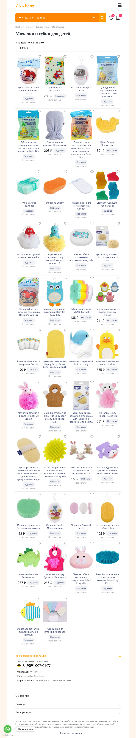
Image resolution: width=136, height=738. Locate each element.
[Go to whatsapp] (7, 729)
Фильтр (23, 47)
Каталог (29, 27)
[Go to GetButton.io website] (8, 735)
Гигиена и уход (43, 27)
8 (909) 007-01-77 (37, 665)
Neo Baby (19, 27)
